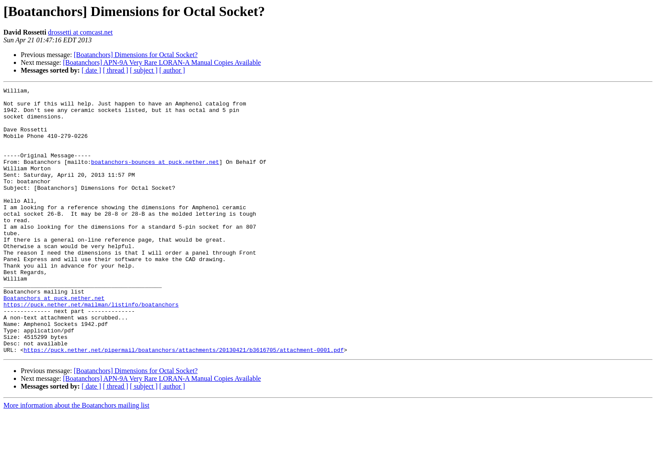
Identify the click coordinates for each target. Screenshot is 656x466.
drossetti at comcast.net (80, 32)
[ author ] (172, 70)
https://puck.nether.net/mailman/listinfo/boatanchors (91, 348)
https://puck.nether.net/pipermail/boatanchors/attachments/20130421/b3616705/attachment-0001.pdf (184, 403)
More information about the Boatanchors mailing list (76, 458)
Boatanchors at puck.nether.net (54, 341)
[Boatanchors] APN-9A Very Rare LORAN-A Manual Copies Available (162, 62)
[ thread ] (115, 70)
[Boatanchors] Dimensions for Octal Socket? (136, 54)
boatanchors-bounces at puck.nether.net (155, 177)
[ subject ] (144, 70)
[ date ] (91, 70)
